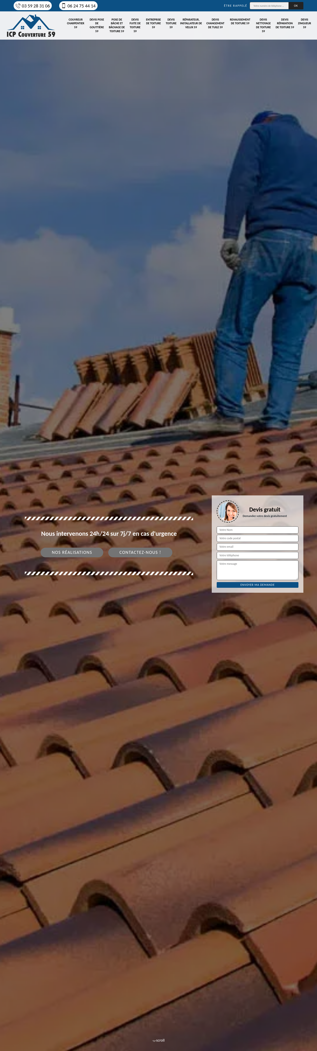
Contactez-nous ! (140, 552)
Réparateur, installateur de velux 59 (191, 23)
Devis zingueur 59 (304, 23)
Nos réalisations (72, 552)
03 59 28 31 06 (33, 6)
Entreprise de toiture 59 (153, 23)
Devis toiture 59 (171, 23)
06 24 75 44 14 (78, 6)
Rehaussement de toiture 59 (240, 21)
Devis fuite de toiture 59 (135, 25)
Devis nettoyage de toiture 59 (263, 25)
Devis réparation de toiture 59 (285, 23)
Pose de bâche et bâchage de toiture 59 (117, 25)
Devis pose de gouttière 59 (97, 25)
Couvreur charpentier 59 (75, 23)
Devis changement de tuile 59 (215, 23)
